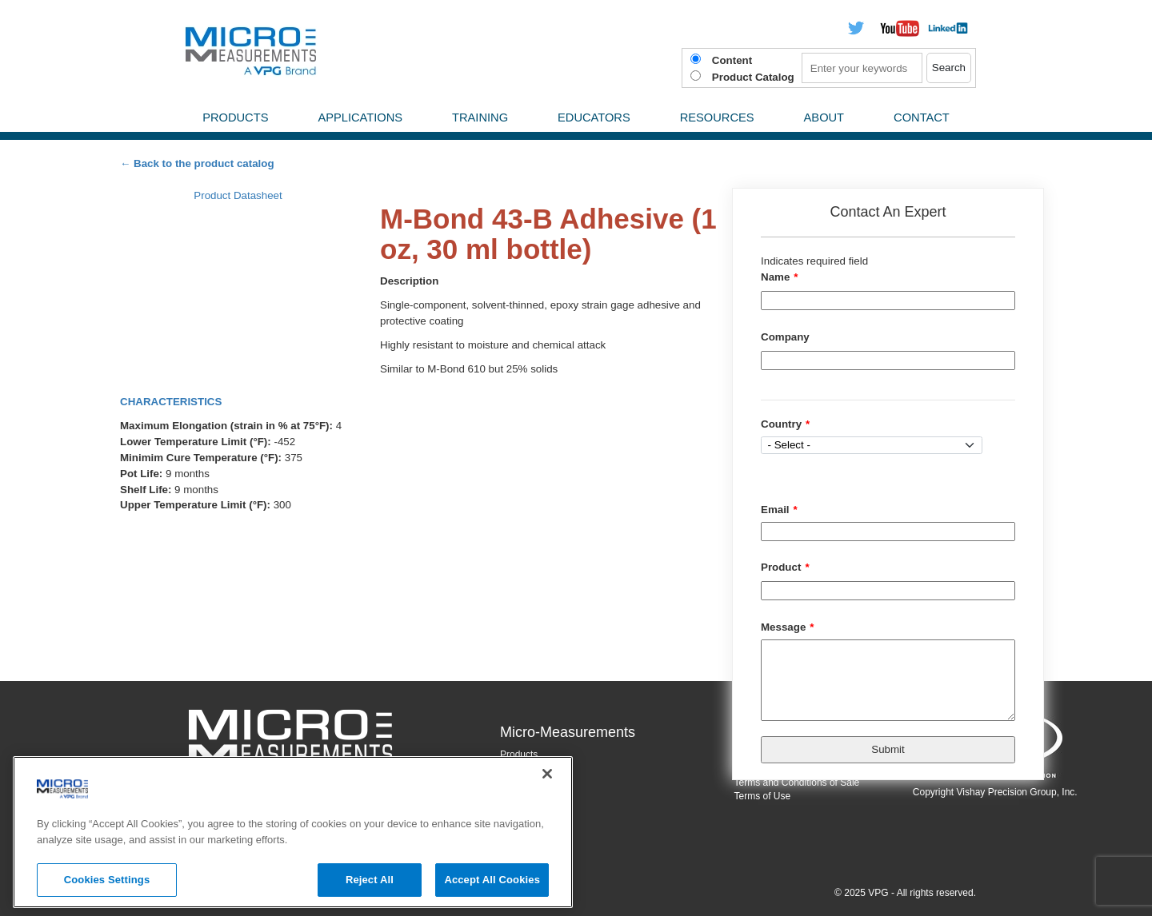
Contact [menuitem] (922, 117)
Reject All (370, 880)
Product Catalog (753, 77)
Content (732, 60)
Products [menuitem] (235, 117)
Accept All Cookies (492, 880)
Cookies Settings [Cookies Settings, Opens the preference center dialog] (107, 880)
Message (783, 627)
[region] (293, 832)
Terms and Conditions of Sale (797, 782)
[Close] (547, 773)
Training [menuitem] (480, 117)
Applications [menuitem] (360, 117)
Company (785, 337)
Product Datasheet (238, 195)
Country (781, 424)
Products (519, 754)
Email (775, 510)
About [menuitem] (824, 117)
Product (781, 567)
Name (775, 277)
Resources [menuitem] (717, 117)
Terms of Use (762, 796)
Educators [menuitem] (594, 117)
